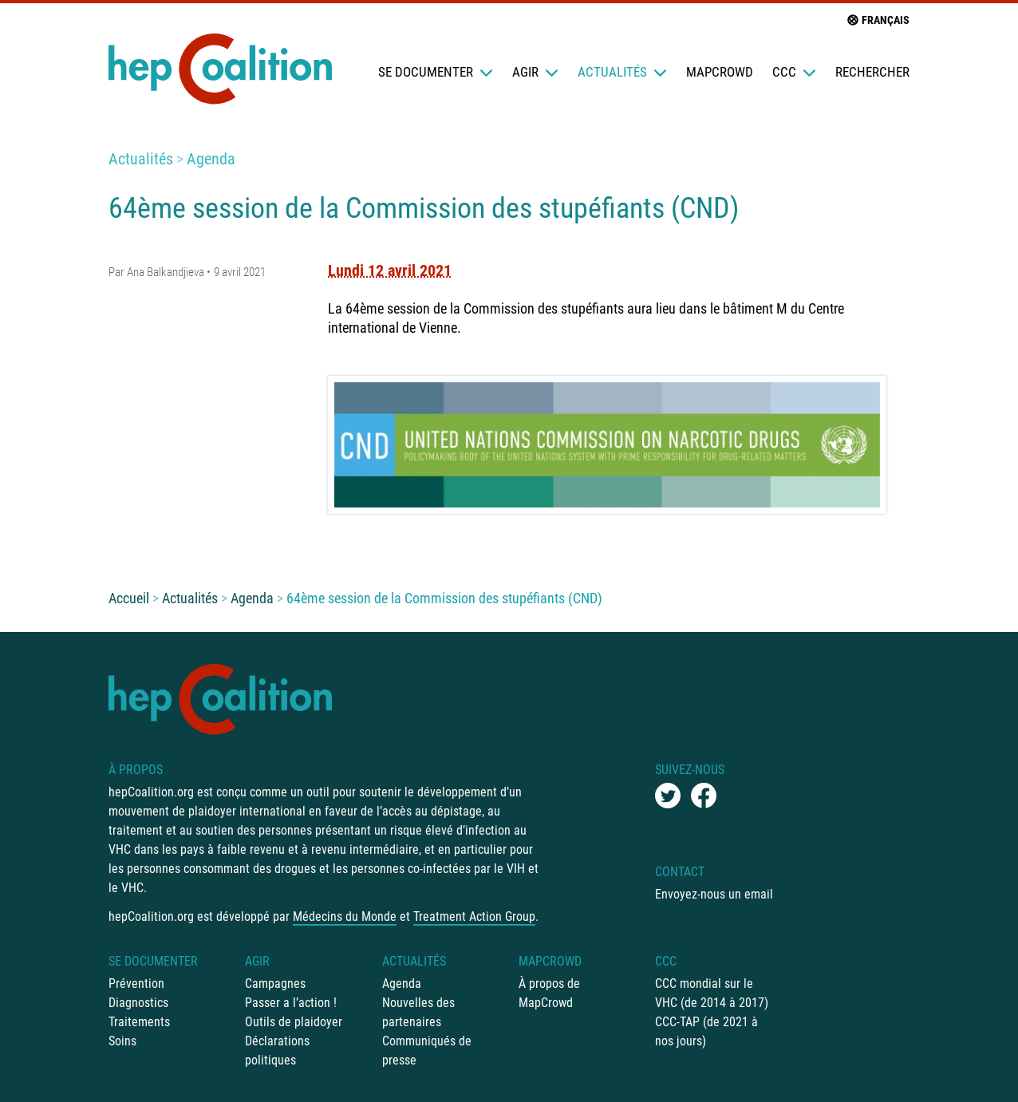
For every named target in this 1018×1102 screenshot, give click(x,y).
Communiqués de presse (427, 1050)
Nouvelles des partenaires (418, 1012)
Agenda (211, 158)
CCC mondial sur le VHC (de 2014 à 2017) (711, 993)
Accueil (129, 598)
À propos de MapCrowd (549, 993)
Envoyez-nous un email (714, 894)
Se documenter (435, 72)
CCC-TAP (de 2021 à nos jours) (706, 1031)
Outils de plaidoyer (293, 1021)
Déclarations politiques (277, 1050)
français (877, 20)
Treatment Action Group (474, 916)
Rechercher (872, 72)
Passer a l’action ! (291, 1002)
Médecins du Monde (345, 916)
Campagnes (275, 983)
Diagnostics (138, 1002)
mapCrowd (719, 72)
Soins (122, 1041)
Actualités (622, 72)
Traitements (139, 1021)
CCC (794, 72)
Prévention (136, 983)
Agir (535, 72)
